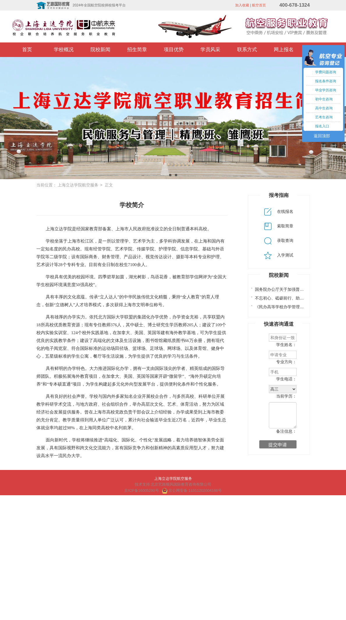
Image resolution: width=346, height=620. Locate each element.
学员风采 (210, 49)
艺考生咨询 (324, 117)
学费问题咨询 (325, 72)
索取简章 (278, 226)
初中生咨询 (324, 99)
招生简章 (137, 49)
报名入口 (322, 126)
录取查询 (278, 240)
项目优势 (174, 49)
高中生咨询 (324, 108)
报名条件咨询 (325, 81)
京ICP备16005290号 (141, 490)
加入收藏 (242, 5)
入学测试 (278, 255)
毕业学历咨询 (325, 90)
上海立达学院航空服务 (78, 185)
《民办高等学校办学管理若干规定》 (287, 306)
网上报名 (284, 49)
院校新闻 (100, 49)
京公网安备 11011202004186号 (192, 490)
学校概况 (64, 49)
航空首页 (259, 5)
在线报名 (278, 211)
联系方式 (247, 49)
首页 (27, 49)
